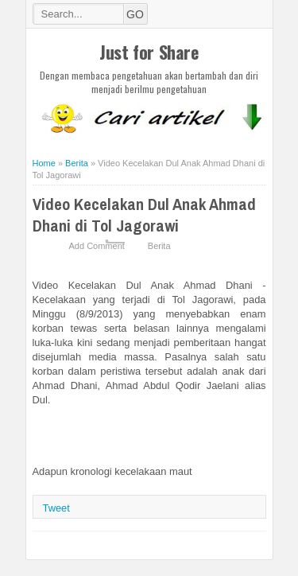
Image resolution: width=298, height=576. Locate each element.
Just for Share (148, 51)
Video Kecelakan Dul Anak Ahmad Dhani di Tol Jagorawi (144, 214)
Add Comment (97, 246)
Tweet (56, 508)
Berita (159, 246)
